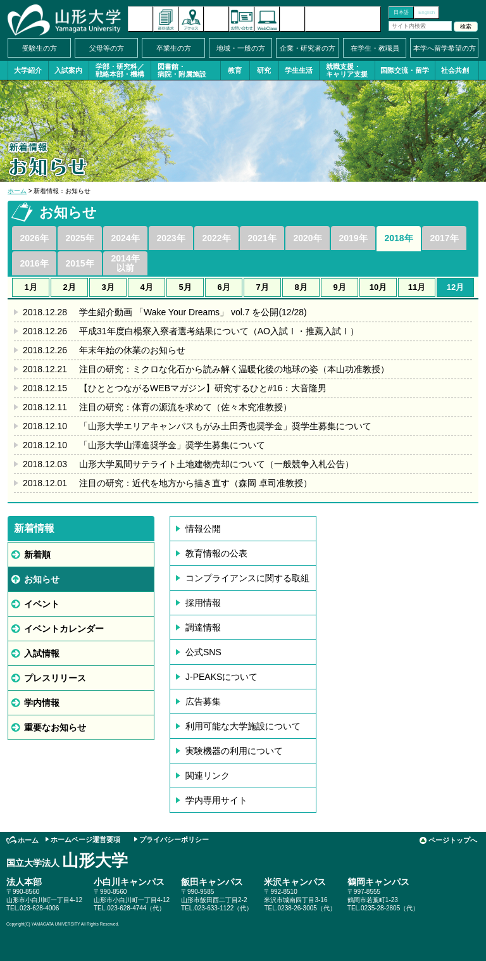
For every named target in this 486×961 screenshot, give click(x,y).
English (426, 12)
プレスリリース (55, 678)
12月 (455, 287)
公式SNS (203, 652)
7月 (262, 287)
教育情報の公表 (216, 553)
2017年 (444, 238)
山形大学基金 (343, 19)
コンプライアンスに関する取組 (247, 578)
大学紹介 (28, 70)
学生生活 (299, 70)
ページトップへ (452, 840)
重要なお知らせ (55, 727)
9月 (339, 287)
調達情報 (203, 627)
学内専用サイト (216, 800)
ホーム (17, 190)
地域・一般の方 (240, 48)
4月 (146, 287)
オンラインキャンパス (267, 19)
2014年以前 (125, 263)
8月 (300, 287)
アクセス (191, 19)
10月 (378, 287)
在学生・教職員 (375, 48)
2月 (69, 287)
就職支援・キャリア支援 (347, 70)
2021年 (261, 238)
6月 (223, 287)
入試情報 (41, 653)
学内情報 (41, 703)
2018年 (398, 238)
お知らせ (41, 579)
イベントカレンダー (216, 19)
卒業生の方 (173, 48)
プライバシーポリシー (174, 839)
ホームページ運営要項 (85, 839)
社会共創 (455, 70)
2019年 (353, 238)
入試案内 (68, 70)
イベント (41, 604)
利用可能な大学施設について (243, 726)
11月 (416, 287)
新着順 (37, 555)
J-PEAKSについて (221, 677)
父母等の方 (106, 48)
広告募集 (203, 701)
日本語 (401, 12)
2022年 (216, 238)
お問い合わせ (241, 19)
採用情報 (203, 603)
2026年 (34, 238)
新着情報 (140, 19)
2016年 (34, 263)
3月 (107, 287)
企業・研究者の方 (307, 48)
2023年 (170, 238)
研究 (264, 70)
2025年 (79, 238)
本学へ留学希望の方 (444, 48)
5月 (184, 287)
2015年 (79, 263)
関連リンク (207, 775)
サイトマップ (292, 19)
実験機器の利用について (234, 751)
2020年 (307, 238)
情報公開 (203, 529)
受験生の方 (39, 48)
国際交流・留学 (404, 70)
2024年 (125, 238)
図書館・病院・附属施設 (182, 70)
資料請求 (165, 19)
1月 (30, 287)
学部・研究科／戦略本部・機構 (120, 70)
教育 (235, 70)
